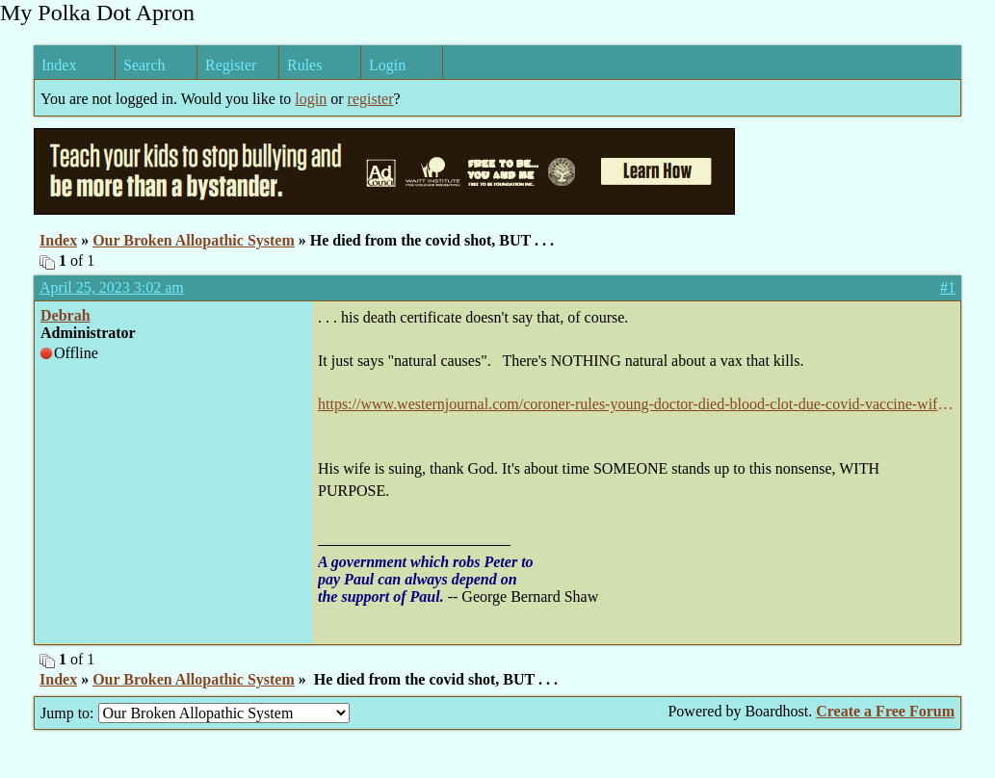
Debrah (65, 315)
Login (387, 65)
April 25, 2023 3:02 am (111, 287)
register (371, 99)
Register (230, 65)
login (311, 99)
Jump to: (195, 713)
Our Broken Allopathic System (193, 240)
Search (144, 65)
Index (58, 65)
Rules (304, 65)
